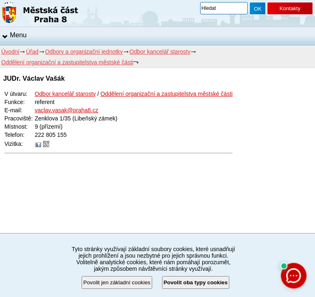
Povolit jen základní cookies (117, 282)
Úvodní (10, 51)
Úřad (32, 51)
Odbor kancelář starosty (160, 51)
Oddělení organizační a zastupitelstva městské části (67, 62)
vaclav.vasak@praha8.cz (66, 110)
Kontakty (289, 8)
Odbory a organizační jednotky (84, 51)
